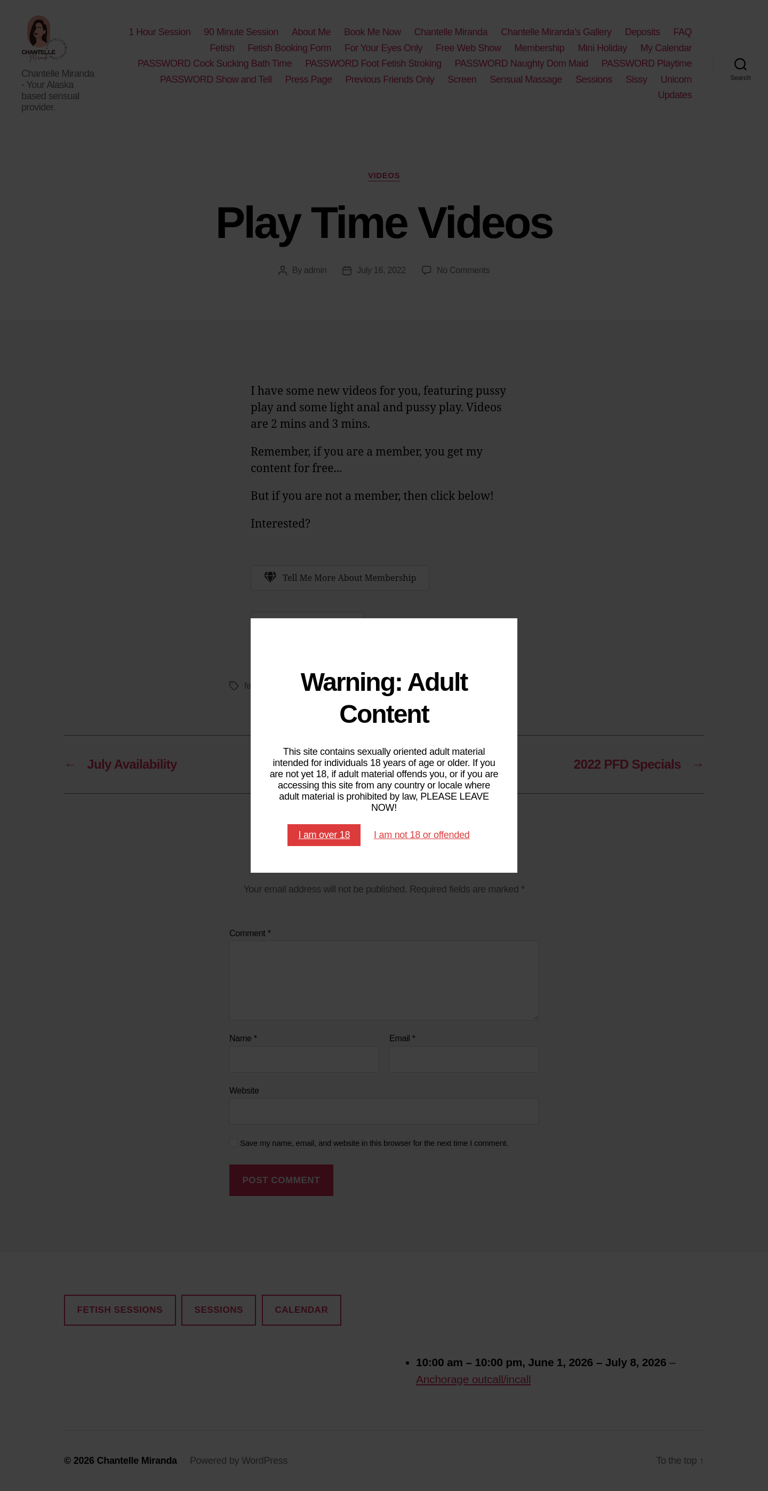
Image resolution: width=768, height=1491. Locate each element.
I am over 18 (324, 835)
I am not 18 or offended (422, 835)
